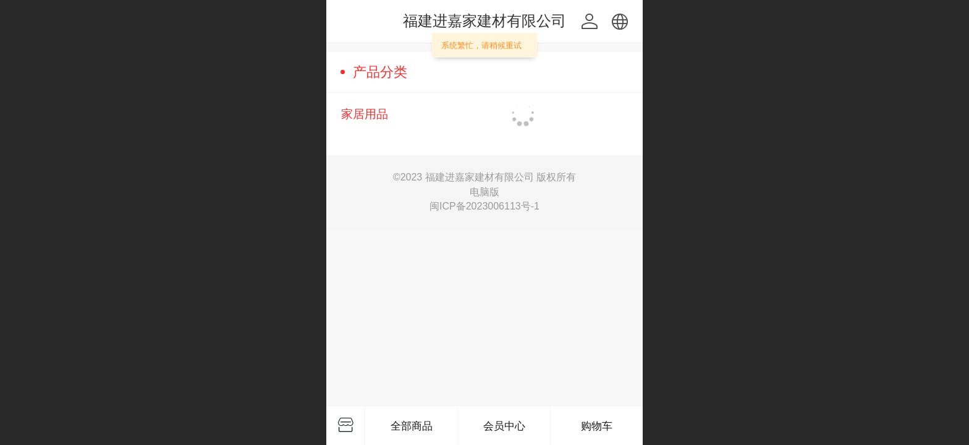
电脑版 (484, 192)
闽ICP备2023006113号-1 (484, 206)
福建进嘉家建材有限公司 (484, 20)
